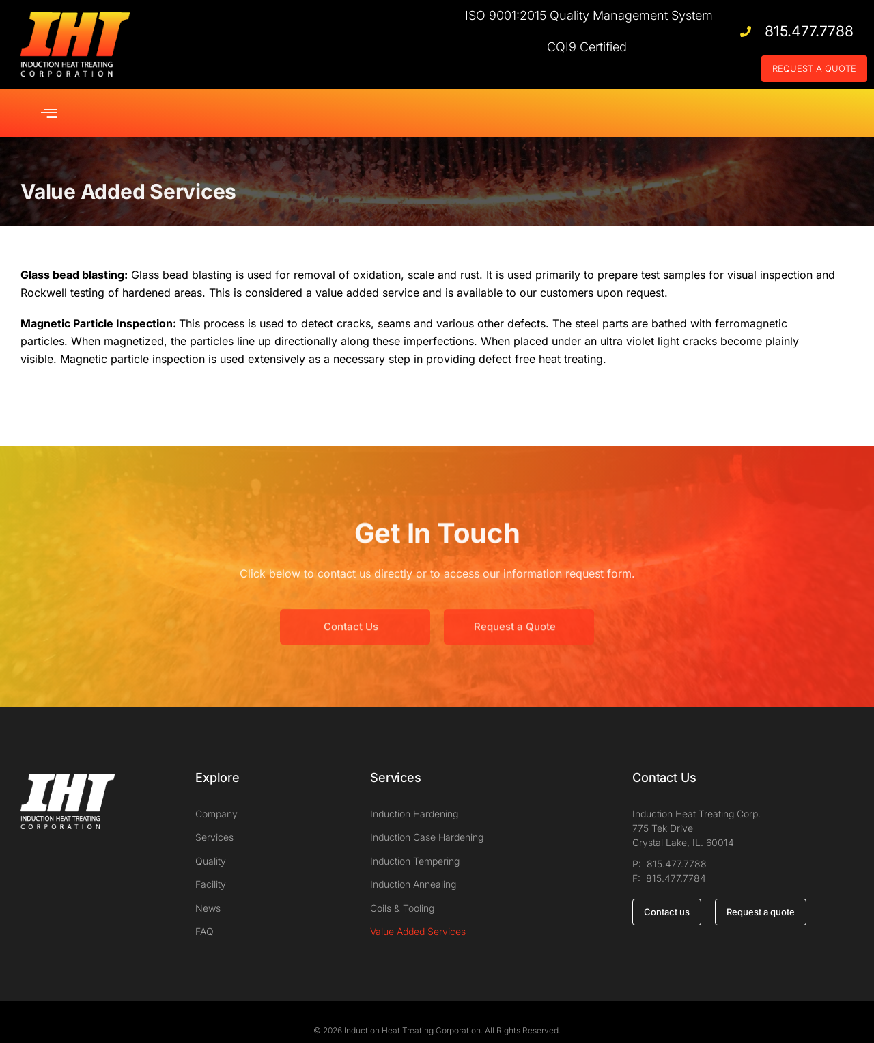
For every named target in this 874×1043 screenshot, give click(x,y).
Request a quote (761, 894)
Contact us (667, 894)
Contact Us (351, 636)
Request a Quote (515, 636)
